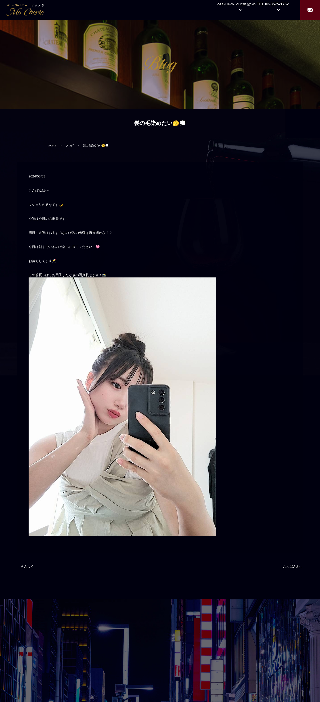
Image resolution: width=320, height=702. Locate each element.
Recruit (283, 9)
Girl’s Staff (257, 9)
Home (199, 9)
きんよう (27, 566)
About (216, 9)
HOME (52, 145)
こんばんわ (291, 566)
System (236, 9)
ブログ (70, 145)
